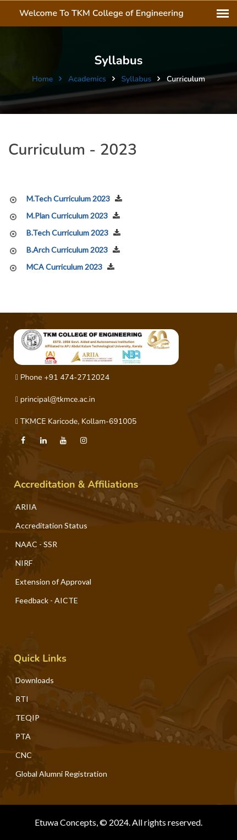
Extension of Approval (53, 581)
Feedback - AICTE (46, 600)
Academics (87, 79)
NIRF (23, 563)
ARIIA (26, 506)
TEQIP (27, 717)
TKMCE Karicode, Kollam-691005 (75, 421)
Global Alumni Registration (61, 773)
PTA (23, 736)
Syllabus (136, 79)
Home (42, 79)
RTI (22, 698)
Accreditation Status (51, 525)
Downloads (34, 680)
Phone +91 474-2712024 (62, 377)
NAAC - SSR (36, 544)
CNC (23, 755)
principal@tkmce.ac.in (55, 399)
